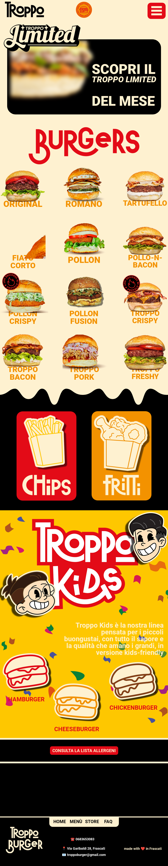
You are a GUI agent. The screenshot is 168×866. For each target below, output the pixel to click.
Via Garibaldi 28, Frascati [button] (86, 848)
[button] (156, 10)
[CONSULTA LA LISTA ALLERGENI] (84, 750)
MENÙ (76, 821)
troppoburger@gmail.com (86, 855)
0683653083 (85, 839)
